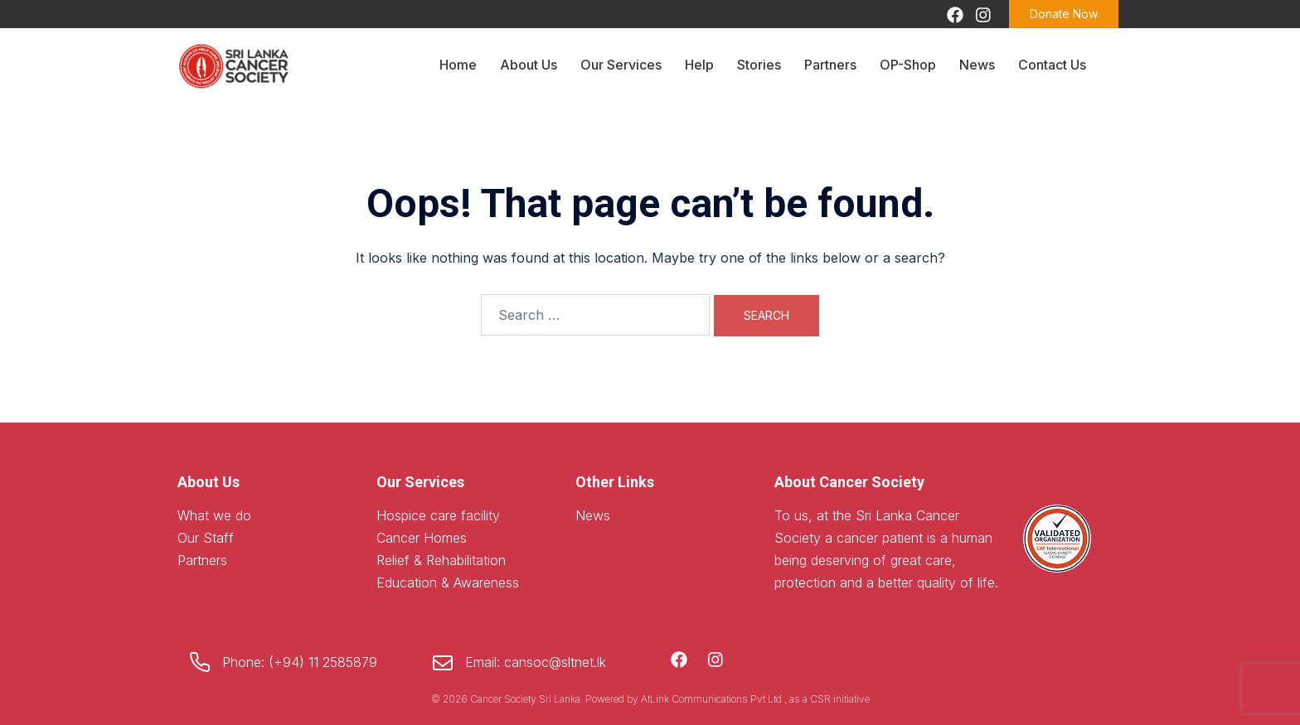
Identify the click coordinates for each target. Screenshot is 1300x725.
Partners (830, 64)
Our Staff (205, 537)
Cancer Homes (421, 537)
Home (458, 64)
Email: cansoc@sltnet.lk (535, 662)
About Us (528, 64)
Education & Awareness (447, 582)
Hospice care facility (438, 515)
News (977, 64)
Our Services (621, 64)
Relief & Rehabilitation (441, 560)
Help (699, 64)
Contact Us (1052, 64)
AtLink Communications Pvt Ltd (712, 699)
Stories (759, 64)
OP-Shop (908, 64)
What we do (214, 515)
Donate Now (1064, 14)
